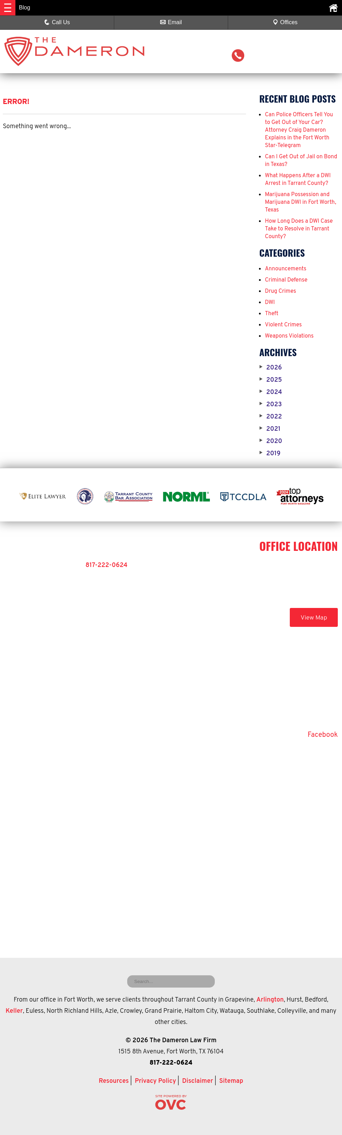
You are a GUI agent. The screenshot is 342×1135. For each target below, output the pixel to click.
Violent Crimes (283, 324)
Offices (285, 22)
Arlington (270, 1000)
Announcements (285, 268)
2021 (270, 429)
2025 (270, 380)
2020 (270, 441)
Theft (271, 313)
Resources (114, 1081)
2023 (270, 404)
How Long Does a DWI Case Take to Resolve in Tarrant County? (299, 229)
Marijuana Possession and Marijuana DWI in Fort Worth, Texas (300, 202)
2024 (270, 392)
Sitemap (231, 1081)
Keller (14, 1011)
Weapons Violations (289, 336)
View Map (313, 618)
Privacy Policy (155, 1081)
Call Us (57, 22)
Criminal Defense (286, 280)
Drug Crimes (280, 291)
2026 (270, 368)
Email (171, 22)
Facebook (323, 735)
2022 (270, 417)
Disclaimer (197, 1081)
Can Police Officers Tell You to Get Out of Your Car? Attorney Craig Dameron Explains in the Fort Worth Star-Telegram (299, 130)
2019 (269, 453)
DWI (270, 302)
